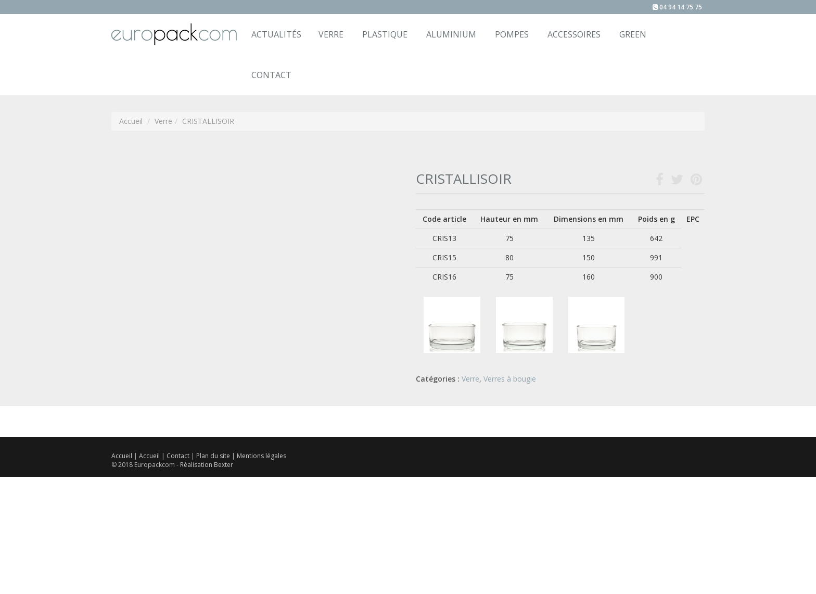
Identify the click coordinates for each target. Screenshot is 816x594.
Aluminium (451, 34)
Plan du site (214, 455)
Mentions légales (261, 455)
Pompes (512, 34)
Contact (179, 455)
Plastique (384, 34)
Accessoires (574, 34)
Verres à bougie (509, 379)
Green (632, 34)
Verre (330, 34)
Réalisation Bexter (206, 464)
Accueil (121, 455)
